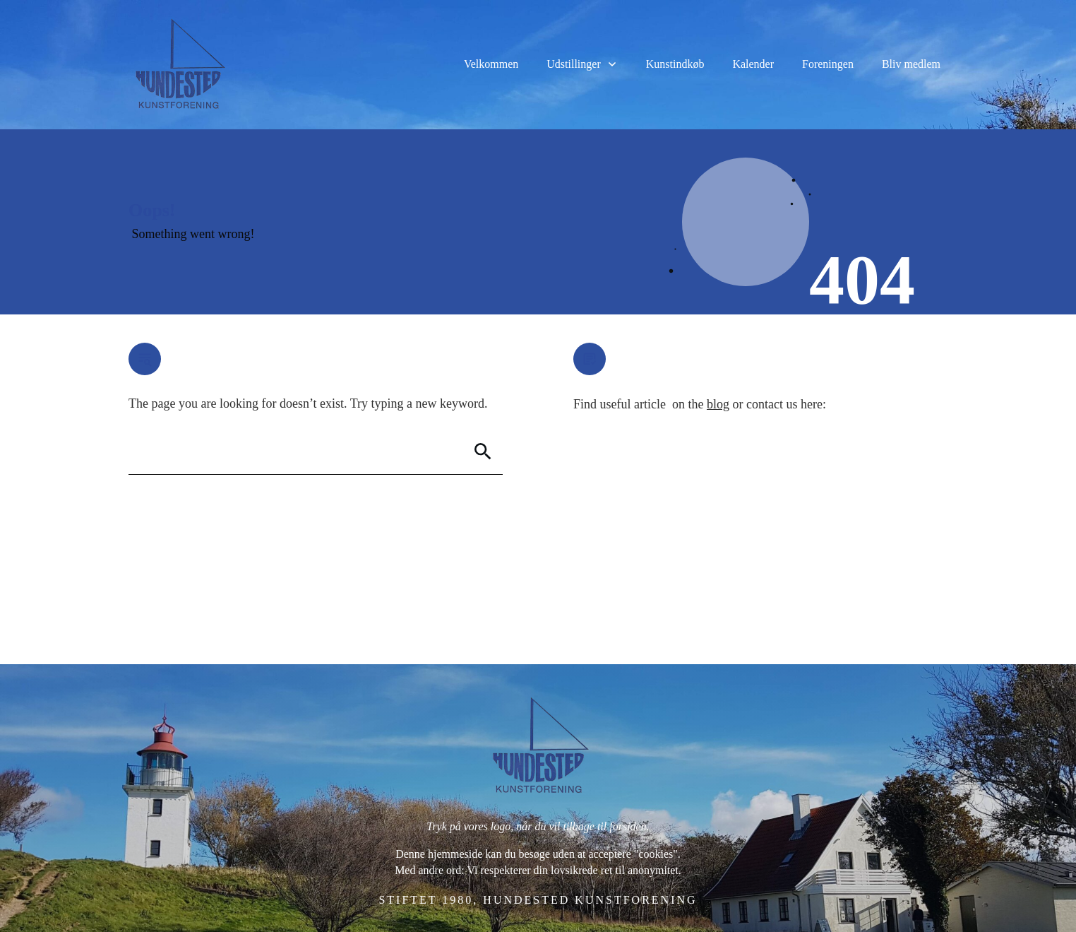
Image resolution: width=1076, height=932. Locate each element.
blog (718, 404)
